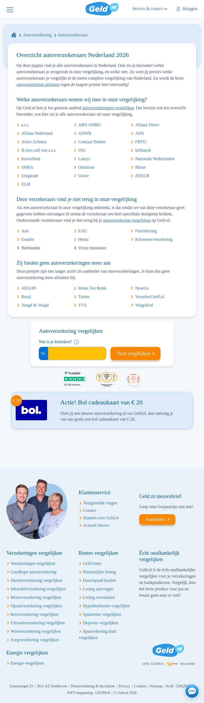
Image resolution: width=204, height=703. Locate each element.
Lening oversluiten (99, 597)
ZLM (25, 184)
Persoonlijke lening (99, 572)
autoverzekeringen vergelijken (108, 108)
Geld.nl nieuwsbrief (160, 496)
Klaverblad (30, 158)
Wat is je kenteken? (55, 341)
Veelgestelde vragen (100, 503)
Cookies (140, 686)
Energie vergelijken (27, 663)
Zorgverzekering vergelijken (35, 639)
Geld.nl (102, 9)
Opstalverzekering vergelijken (36, 606)
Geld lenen (92, 563)
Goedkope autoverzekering (34, 572)
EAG (82, 231)
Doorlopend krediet (99, 580)
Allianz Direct (147, 125)
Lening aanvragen (98, 589)
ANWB (84, 133)
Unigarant (29, 175)
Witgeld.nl (144, 305)
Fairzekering (146, 231)
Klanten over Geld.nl (101, 518)
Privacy (124, 686)
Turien (84, 296)
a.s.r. (25, 125)
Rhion (140, 167)
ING (82, 150)
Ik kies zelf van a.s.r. (38, 150)
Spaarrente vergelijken (102, 614)
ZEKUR (142, 175)
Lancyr (84, 158)
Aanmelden (155, 519)
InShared (143, 150)
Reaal (26, 296)
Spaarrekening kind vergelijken (97, 634)
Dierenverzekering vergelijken (36, 580)
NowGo (142, 288)
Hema (83, 239)
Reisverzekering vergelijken (34, 614)
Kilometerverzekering (153, 239)
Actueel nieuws (96, 525)
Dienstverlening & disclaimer (93, 686)
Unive (83, 175)
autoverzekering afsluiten (38, 84)
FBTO (140, 141)
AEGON (28, 288)
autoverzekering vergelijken (127, 220)
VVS (82, 305)
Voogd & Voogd (35, 305)
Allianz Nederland (37, 133)
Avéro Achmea (33, 141)
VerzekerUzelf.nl (149, 296)
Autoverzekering (37, 35)
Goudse (27, 239)
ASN (139, 133)
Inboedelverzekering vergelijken (38, 589)
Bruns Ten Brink (92, 288)
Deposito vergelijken (100, 623)
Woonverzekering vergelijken (36, 631)
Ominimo (86, 167)
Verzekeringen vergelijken (33, 563)
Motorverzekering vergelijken (36, 597)
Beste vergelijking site (133, 378)
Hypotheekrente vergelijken (106, 606)
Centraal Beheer (92, 141)
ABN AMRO (89, 125)
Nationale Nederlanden (155, 158)
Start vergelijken (133, 353)
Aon (25, 231)
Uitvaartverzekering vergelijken (38, 623)
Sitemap (156, 686)
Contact (89, 510)
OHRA (27, 167)
